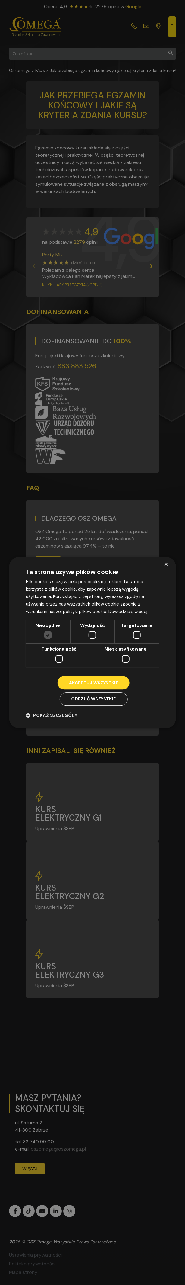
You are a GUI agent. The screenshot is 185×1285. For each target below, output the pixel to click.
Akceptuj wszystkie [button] (93, 683)
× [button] (166, 564)
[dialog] (92, 642)
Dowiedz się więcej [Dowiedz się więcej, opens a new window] (128, 612)
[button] (51, 715)
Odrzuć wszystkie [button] (93, 699)
